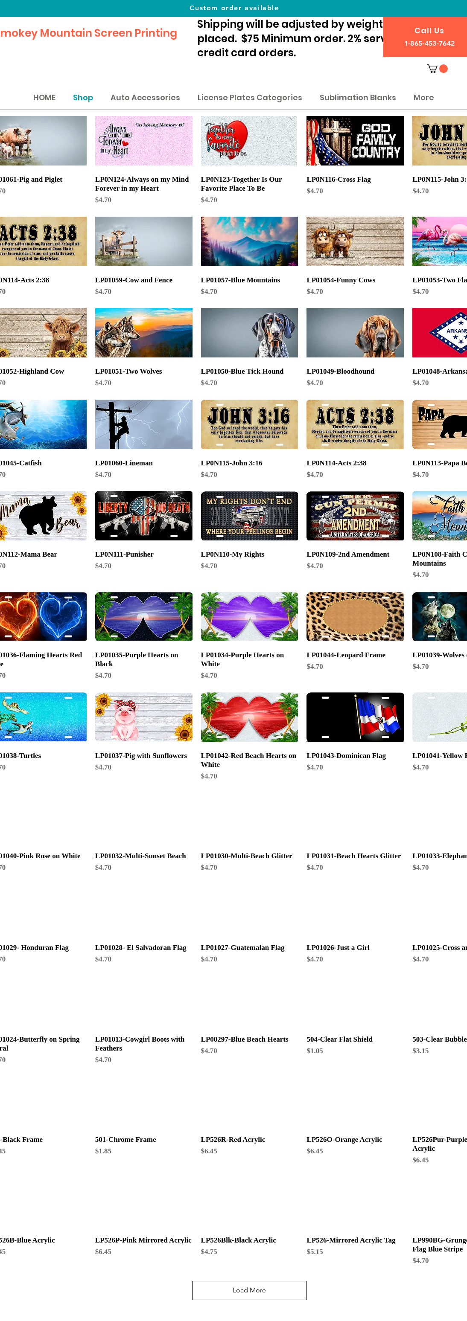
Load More (249, 1290)
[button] (437, 68)
